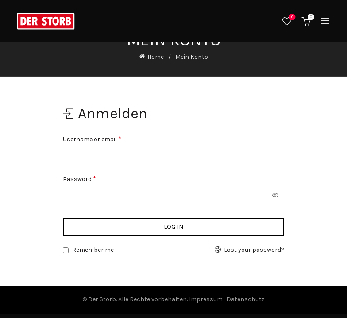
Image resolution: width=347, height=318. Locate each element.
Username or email (92, 139)
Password (79, 178)
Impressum (206, 299)
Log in (174, 227)
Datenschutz (246, 299)
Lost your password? (254, 250)
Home (155, 57)
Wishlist (291, 17)
